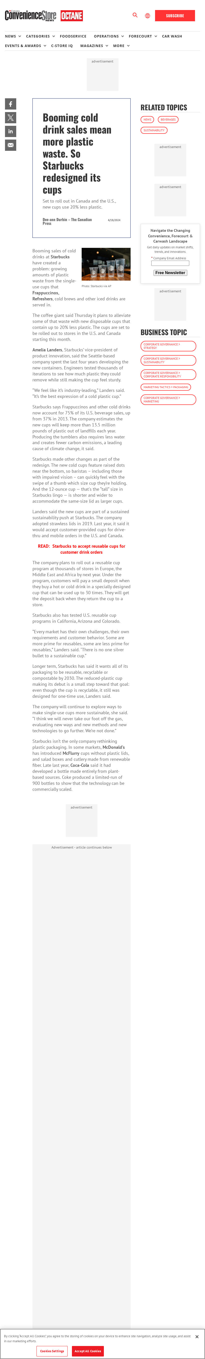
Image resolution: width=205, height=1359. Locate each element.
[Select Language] (148, 16)
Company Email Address (168, 258)
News (147, 119)
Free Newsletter (170, 273)
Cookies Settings (52, 1351)
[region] (102, 1344)
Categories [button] (38, 36)
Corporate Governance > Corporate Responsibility (162, 374)
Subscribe (175, 15)
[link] (10, 104)
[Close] (197, 1336)
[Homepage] (44, 15)
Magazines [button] (91, 45)
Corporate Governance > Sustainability (162, 360)
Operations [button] (106, 36)
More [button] (118, 45)
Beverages (168, 119)
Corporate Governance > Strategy (162, 346)
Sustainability (154, 130)
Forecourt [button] (140, 36)
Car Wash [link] (172, 36)
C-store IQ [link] (62, 45)
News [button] (10, 36)
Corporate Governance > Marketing (162, 399)
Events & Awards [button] (23, 45)
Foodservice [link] (73, 36)
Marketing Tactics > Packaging (166, 387)
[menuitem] (15, 36)
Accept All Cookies (88, 1351)
